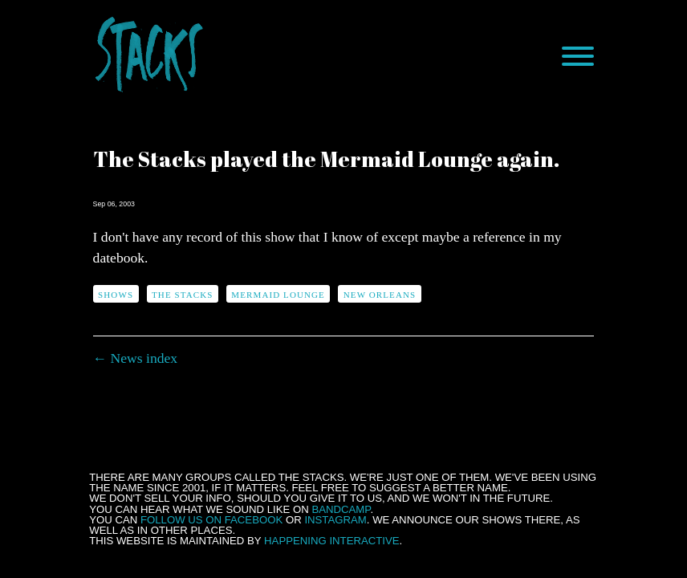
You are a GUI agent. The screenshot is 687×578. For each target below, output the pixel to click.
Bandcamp (340, 509)
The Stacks (182, 294)
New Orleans (380, 294)
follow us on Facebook (211, 520)
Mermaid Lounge (278, 294)
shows (115, 294)
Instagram (335, 520)
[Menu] (578, 56)
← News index (135, 358)
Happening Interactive (332, 541)
